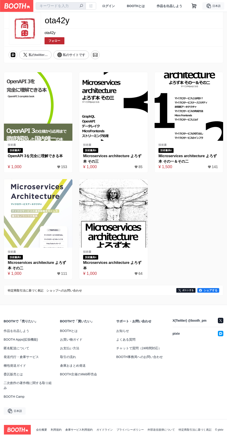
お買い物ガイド (71, 339)
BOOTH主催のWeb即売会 (78, 374)
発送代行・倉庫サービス (21, 357)
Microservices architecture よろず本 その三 (112, 158)
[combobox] (61, 6)
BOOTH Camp (14, 396)
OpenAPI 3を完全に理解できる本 (35, 156)
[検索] (81, 6)
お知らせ (122, 331)
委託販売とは (13, 374)
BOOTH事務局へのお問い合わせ (139, 357)
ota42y (50, 33)
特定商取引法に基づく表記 (195, 429)
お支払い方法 (69, 348)
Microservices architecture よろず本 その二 (37, 265)
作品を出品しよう (169, 6)
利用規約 (56, 429)
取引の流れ (68, 357)
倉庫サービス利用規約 (79, 429)
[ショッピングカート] (194, 6)
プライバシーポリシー (130, 429)
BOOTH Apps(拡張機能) (21, 339)
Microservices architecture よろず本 (112, 265)
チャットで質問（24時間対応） (138, 348)
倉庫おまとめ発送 (73, 365)
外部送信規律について (161, 429)
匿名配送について (16, 348)
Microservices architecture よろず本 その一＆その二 (187, 158)
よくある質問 (125, 339)
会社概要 (41, 429)
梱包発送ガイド (15, 365)
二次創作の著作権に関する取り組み (28, 385)
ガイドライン (104, 429)
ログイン (108, 6)
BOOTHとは (136, 6)
